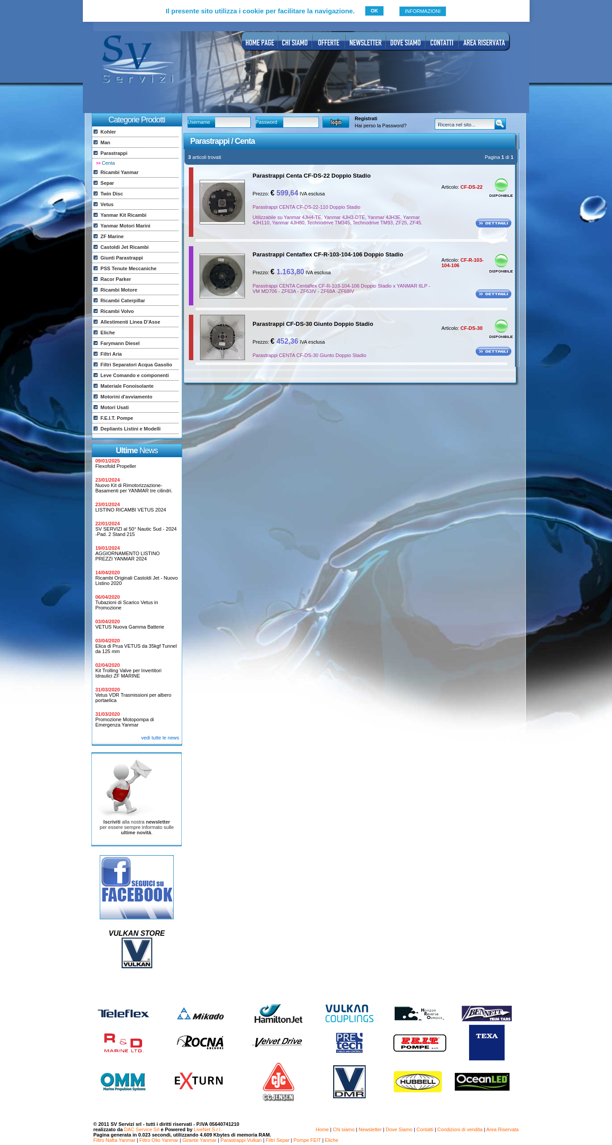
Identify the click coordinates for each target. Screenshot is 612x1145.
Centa (108, 163)
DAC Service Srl (141, 1129)
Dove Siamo (399, 1129)
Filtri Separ (278, 1140)
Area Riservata (502, 1129)
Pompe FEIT (307, 1140)
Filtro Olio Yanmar (159, 1140)
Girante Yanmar (199, 1140)
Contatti (424, 1129)
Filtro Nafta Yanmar (114, 1140)
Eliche (331, 1140)
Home (322, 1129)
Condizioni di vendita (460, 1129)
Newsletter (370, 1129)
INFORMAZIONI (423, 11)
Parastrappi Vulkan (241, 1140)
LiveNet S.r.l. (207, 1129)
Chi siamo (344, 1129)
